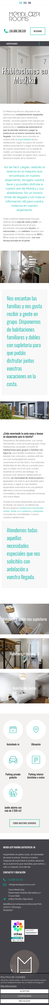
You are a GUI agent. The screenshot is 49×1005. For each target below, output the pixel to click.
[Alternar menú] (39, 43)
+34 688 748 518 (17, 31)
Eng (29, 2)
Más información (9, 986)
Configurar (24, 996)
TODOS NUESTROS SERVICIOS (24, 823)
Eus (25, 2)
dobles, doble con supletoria (17, 511)
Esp (20, 2)
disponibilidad (24, 139)
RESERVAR (38, 31)
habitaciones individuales (32, 508)
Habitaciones (12, 43)
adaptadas (38, 511)
